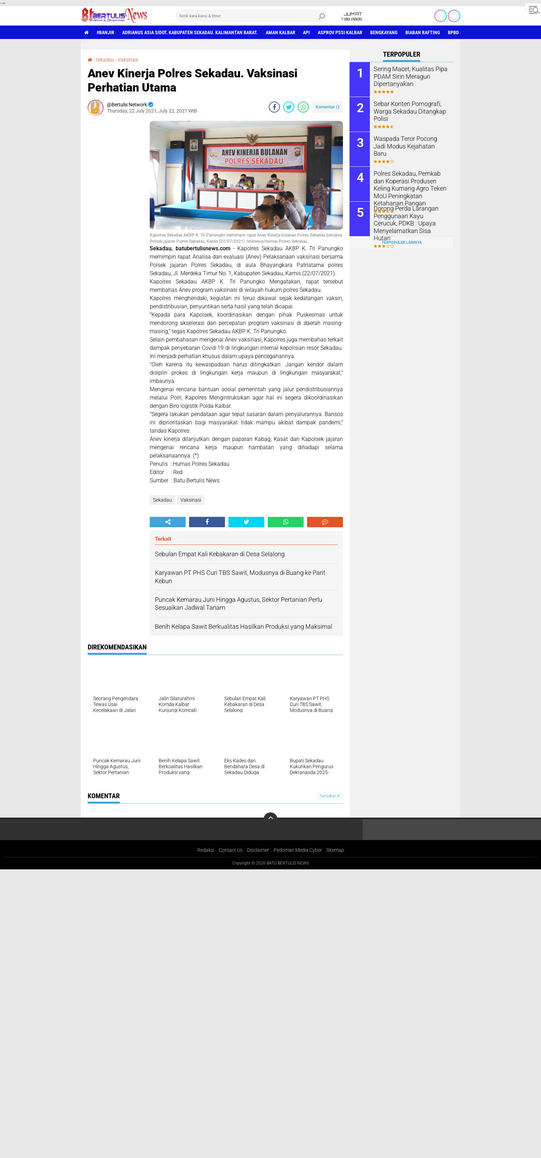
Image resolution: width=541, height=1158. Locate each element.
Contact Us (231, 850)
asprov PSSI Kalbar (340, 32)
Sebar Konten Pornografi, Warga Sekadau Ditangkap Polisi (406, 111)
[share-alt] (168, 522)
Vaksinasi (128, 59)
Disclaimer (258, 850)
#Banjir (105, 32)
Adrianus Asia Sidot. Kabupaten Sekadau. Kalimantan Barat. (190, 32)
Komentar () (328, 106)
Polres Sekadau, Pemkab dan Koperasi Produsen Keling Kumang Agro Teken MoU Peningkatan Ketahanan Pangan (409, 187)
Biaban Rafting (423, 32)
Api (306, 32)
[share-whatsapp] (303, 107)
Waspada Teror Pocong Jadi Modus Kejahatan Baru (408, 142)
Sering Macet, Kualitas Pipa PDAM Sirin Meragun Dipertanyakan (407, 76)
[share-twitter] (288, 107)
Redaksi (205, 850)
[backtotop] (270, 819)
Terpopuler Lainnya (402, 242)
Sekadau (105, 59)
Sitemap (335, 850)
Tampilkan (329, 796)
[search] (251, 16)
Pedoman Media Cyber (298, 850)
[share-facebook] (274, 107)
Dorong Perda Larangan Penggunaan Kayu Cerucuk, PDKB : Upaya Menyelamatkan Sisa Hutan (411, 219)
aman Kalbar (280, 32)
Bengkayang (384, 32)
